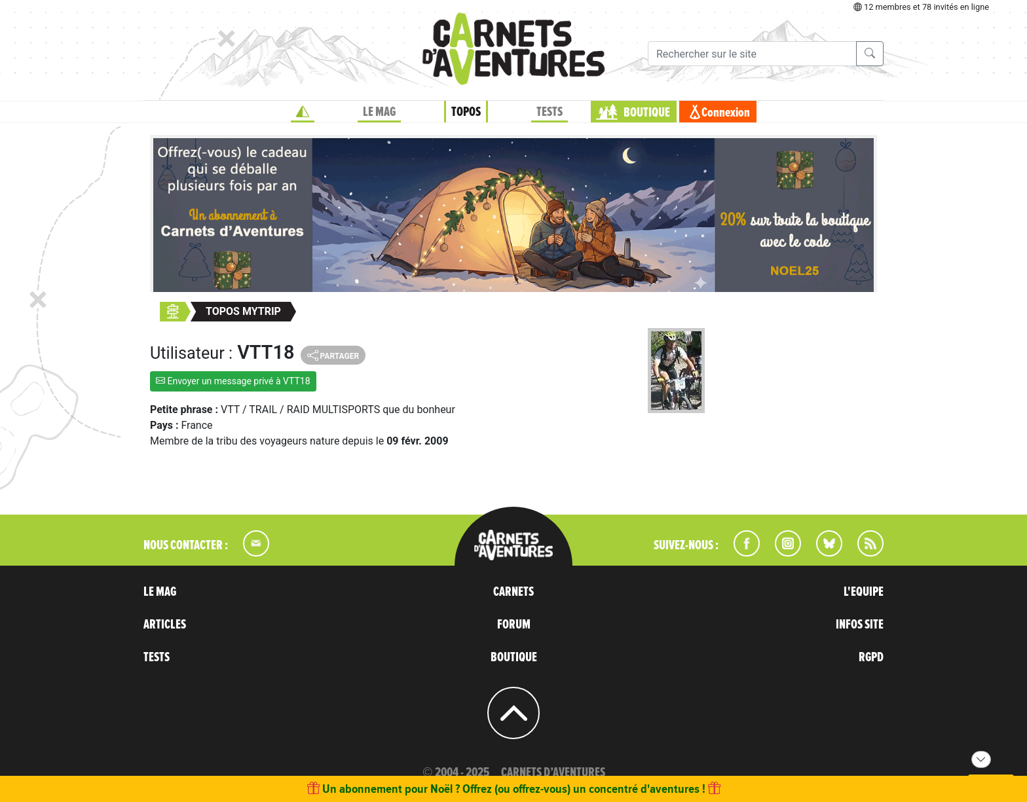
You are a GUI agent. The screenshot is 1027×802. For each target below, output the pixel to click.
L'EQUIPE (864, 591)
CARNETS (513, 591)
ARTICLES (164, 624)
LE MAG (379, 111)
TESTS (549, 111)
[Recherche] (752, 53)
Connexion (725, 112)
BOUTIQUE (647, 112)
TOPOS (466, 111)
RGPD (871, 657)
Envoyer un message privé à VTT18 (233, 381)
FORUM (514, 624)
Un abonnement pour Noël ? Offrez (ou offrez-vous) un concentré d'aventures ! (513, 788)
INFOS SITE (860, 624)
